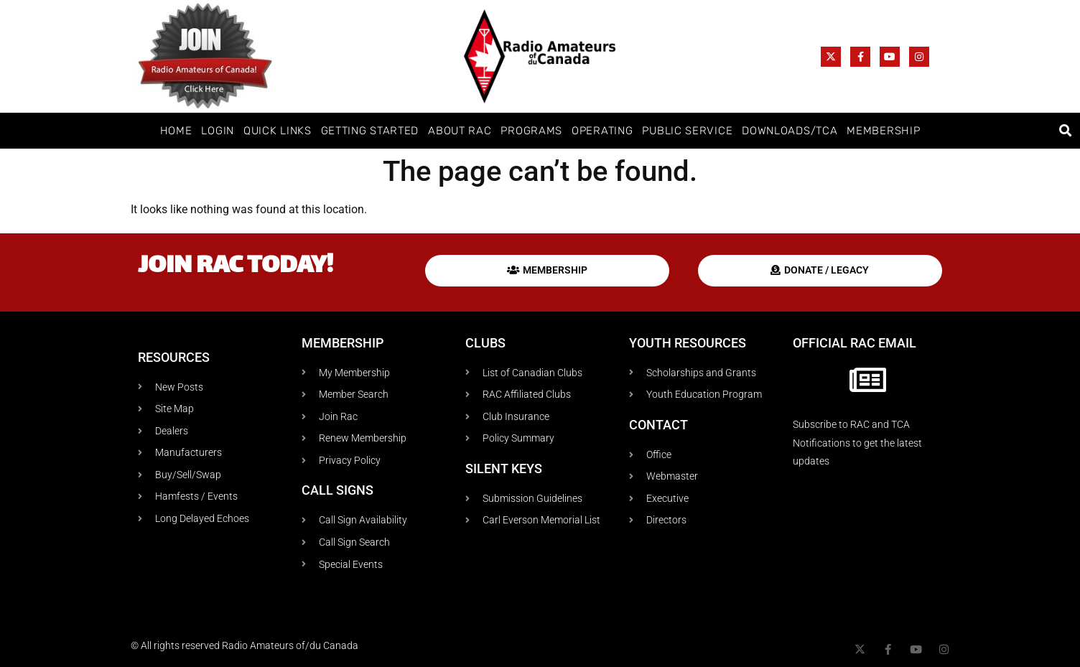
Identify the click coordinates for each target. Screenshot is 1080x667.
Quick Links (277, 130)
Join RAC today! (235, 267)
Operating (602, 130)
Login (217, 130)
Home (176, 130)
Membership (883, 130)
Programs (531, 130)
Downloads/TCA (789, 130)
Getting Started (370, 130)
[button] (1065, 131)
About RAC (459, 130)
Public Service (687, 130)
